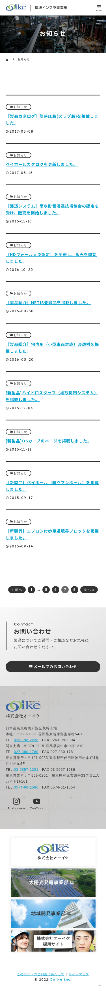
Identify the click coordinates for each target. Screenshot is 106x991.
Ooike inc (60, 979)
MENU (99, 10)
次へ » (89, 590)
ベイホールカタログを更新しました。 (42, 164)
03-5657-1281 (26, 770)
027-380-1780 (26, 752)
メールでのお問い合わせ (55, 666)
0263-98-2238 (26, 740)
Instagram (16, 808)
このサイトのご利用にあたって (40, 974)
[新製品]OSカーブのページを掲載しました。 (49, 441)
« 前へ (17, 590)
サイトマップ (79, 974)
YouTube (37, 808)
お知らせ (20, 106)
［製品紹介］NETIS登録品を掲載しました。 (48, 302)
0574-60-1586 (26, 787)
